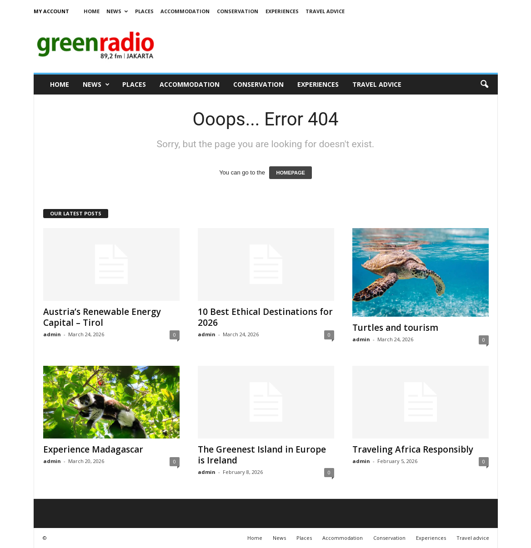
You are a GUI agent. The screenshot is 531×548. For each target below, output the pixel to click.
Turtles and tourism (395, 328)
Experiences (282, 11)
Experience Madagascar (93, 449)
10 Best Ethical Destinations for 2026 (265, 317)
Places (144, 11)
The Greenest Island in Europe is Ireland (262, 454)
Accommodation (185, 11)
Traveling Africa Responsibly (412, 449)
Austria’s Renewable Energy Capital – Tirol (102, 317)
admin (52, 334)
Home (92, 11)
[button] (484, 85)
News (117, 11)
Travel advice (325, 11)
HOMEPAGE (290, 172)
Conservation (237, 11)
